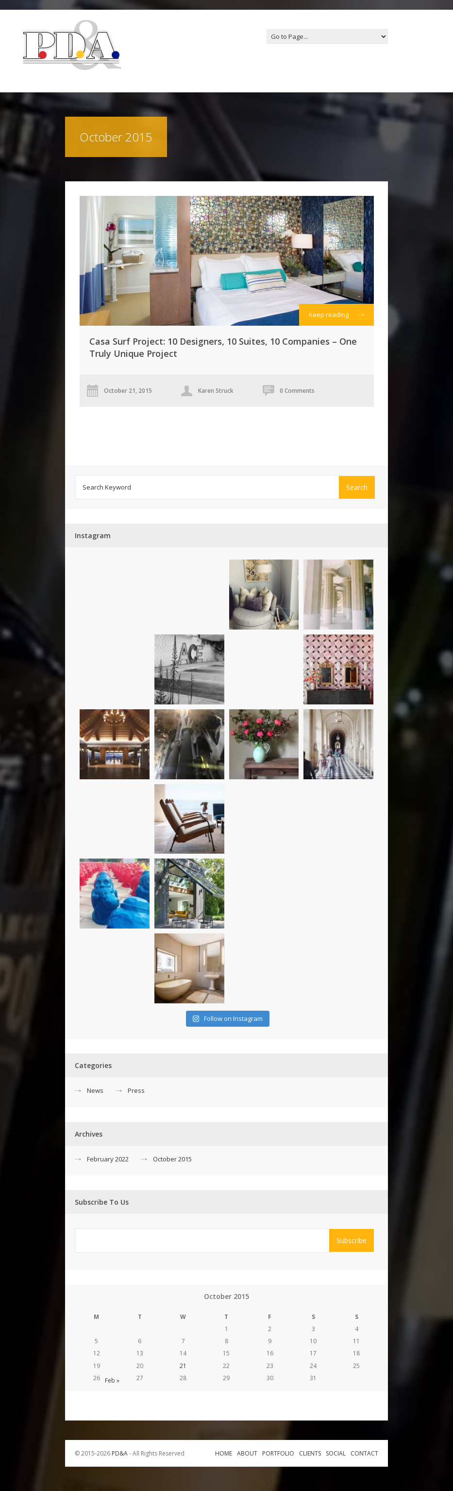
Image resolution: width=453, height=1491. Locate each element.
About (247, 1453)
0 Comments (297, 390)
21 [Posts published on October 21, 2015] (183, 1366)
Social (336, 1453)
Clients (310, 1453)
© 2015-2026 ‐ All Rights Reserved (130, 1453)
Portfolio (278, 1453)
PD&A (120, 1453)
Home (223, 1453)
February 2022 (108, 1159)
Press (136, 1090)
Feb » (112, 1380)
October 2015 (172, 1159)
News (95, 1090)
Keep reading (336, 317)
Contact (364, 1453)
